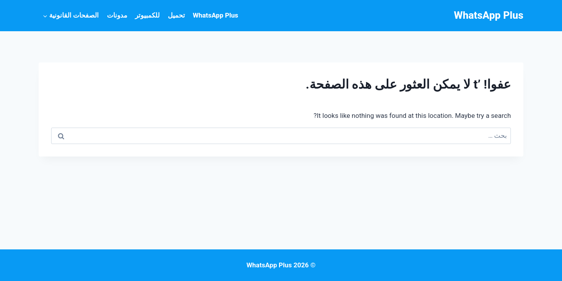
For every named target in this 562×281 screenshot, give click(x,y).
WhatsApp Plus (215, 15)
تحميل (176, 15)
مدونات (117, 15)
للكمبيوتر (147, 15)
